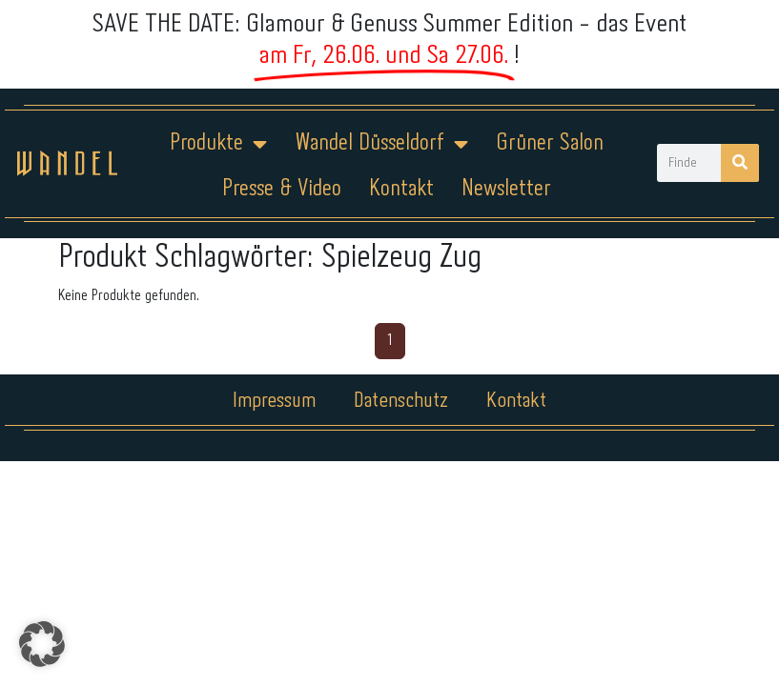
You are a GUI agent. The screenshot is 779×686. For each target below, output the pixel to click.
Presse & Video (281, 189)
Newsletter (506, 189)
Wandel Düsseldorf (381, 144)
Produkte (218, 144)
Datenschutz (401, 401)
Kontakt (401, 189)
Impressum (274, 401)
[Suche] (740, 163)
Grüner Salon (550, 143)
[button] (42, 644)
